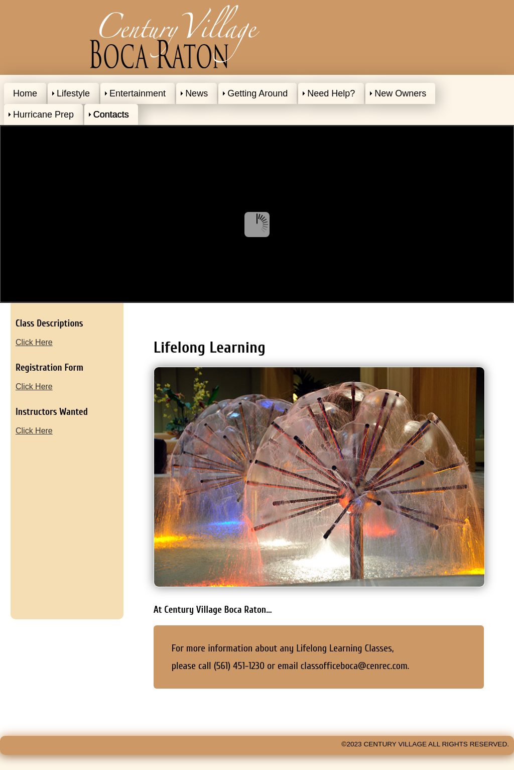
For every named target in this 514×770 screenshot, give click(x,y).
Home (25, 93)
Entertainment (137, 93)
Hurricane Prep (43, 114)
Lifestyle (73, 93)
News (196, 93)
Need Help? (331, 93)
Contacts (111, 114)
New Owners (400, 93)
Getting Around (257, 93)
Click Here (34, 342)
